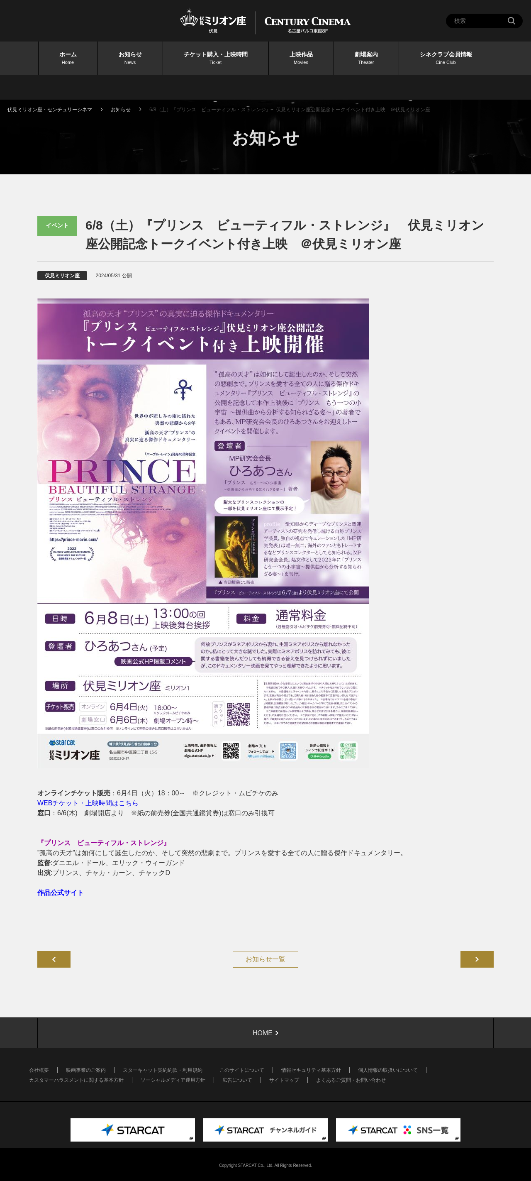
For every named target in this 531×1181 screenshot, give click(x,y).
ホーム (68, 58)
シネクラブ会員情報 (446, 58)
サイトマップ (284, 1080)
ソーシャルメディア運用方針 (173, 1080)
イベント (57, 225)
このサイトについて (241, 1070)
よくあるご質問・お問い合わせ (351, 1080)
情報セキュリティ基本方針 (311, 1070)
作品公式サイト (60, 892)
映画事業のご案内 (86, 1070)
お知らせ (130, 58)
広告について (237, 1080)
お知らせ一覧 (265, 959)
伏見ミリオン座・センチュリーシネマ (49, 109)
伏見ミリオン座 (62, 276)
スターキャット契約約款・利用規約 (162, 1070)
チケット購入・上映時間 (216, 58)
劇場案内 (366, 58)
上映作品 (301, 58)
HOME (263, 1033)
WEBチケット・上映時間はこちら (88, 803)
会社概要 (39, 1070)
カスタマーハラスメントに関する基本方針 (76, 1080)
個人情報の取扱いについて (388, 1070)
